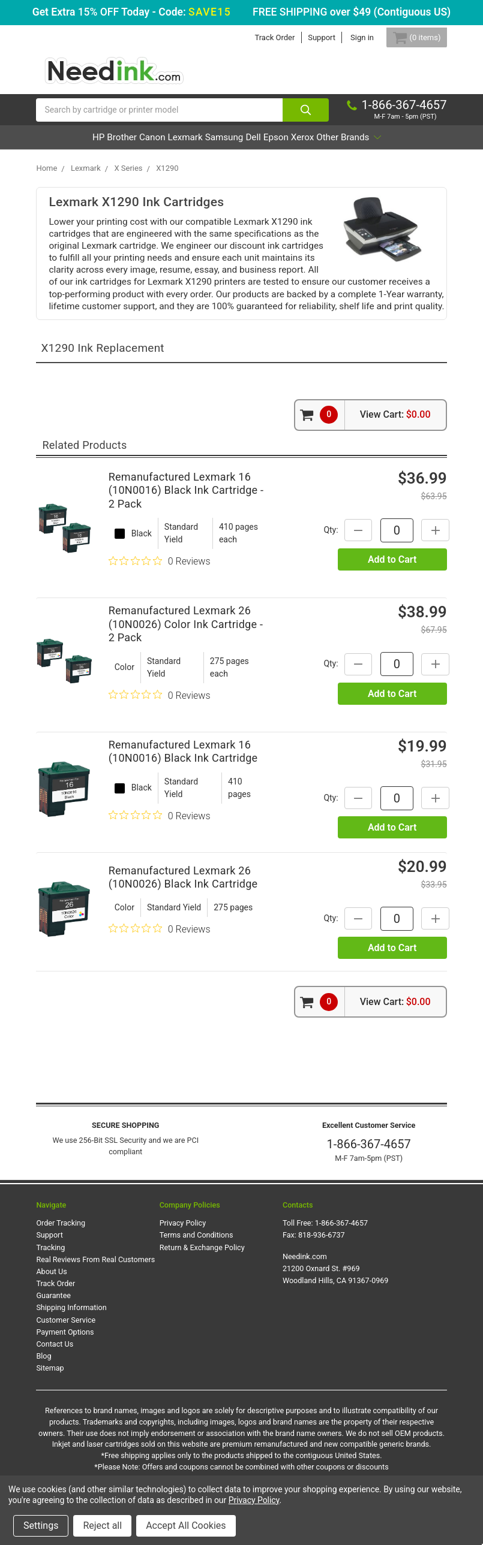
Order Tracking (60, 1256)
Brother (112, 147)
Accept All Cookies (186, 1525)
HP (73, 147)
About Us (51, 1304)
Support (308, 37)
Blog (43, 1389)
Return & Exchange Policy (202, 1281)
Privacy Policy (183, 1256)
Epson (351, 147)
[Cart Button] (409, 37)
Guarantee (53, 1328)
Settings (40, 1525)
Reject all (102, 1525)
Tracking (50, 1281)
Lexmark (210, 147)
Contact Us (54, 1377)
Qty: (330, 563)
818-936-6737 (321, 1269)
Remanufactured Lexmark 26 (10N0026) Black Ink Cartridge (183, 911)
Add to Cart (392, 593)
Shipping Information (71, 1341)
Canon (160, 147)
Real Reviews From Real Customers (95, 1292)
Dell (312, 147)
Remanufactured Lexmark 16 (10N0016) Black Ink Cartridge (183, 785)
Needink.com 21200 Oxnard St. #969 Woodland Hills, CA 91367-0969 (336, 1302)
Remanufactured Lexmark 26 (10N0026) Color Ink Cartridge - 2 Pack (186, 657)
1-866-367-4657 (369, 1177)
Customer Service (65, 1353)
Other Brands (237, 171)
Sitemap (50, 1401)
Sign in (347, 37)
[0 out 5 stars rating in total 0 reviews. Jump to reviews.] (160, 594)
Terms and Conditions (196, 1269)
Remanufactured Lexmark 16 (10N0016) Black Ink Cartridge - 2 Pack (186, 524)
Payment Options (65, 1365)
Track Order (261, 37)
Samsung (266, 147)
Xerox (394, 147)
